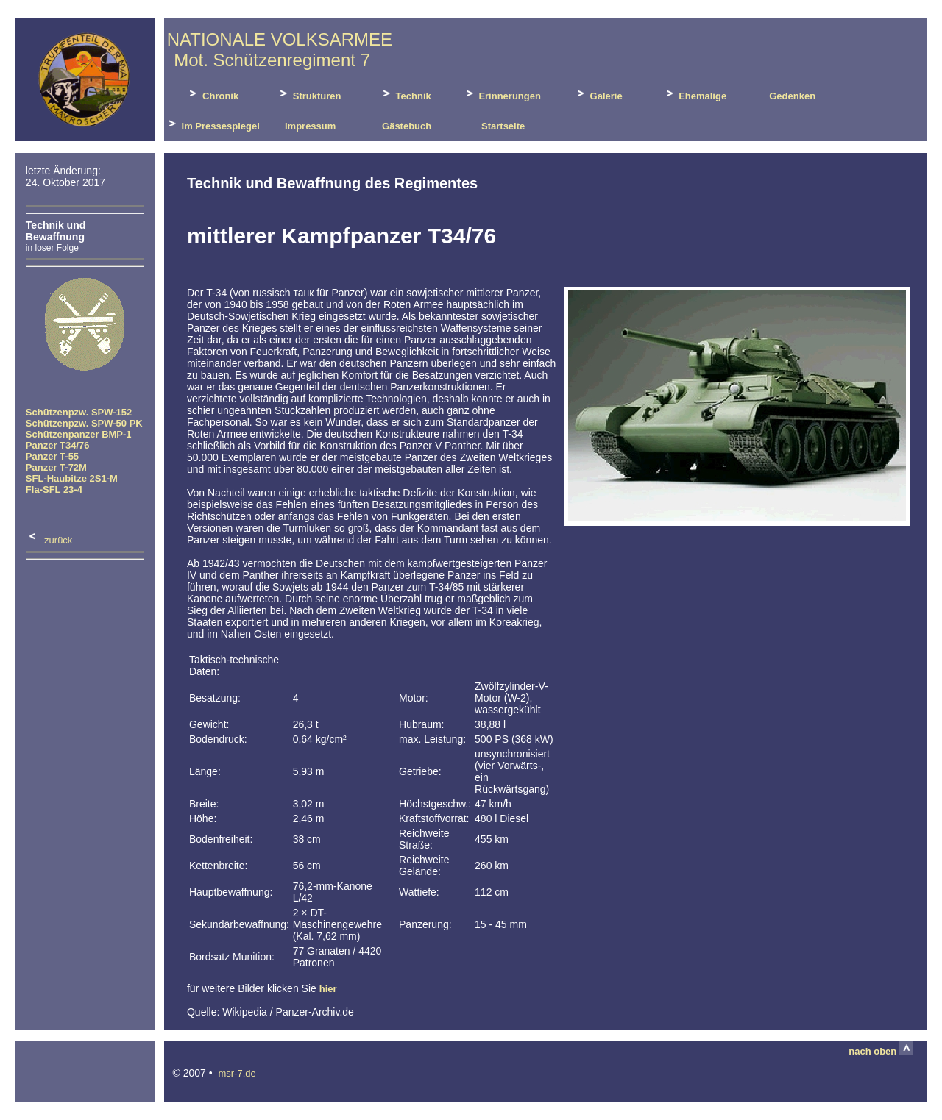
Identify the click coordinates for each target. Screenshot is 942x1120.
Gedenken (791, 95)
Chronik (212, 93)
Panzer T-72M (56, 467)
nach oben (881, 1051)
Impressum (309, 126)
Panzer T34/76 (58, 445)
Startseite (501, 126)
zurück (49, 540)
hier (328, 988)
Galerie (598, 93)
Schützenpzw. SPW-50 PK (84, 423)
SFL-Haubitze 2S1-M (72, 478)
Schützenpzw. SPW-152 (79, 412)
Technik (405, 93)
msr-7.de (236, 1073)
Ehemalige (695, 93)
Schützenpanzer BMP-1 (79, 434)
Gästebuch (405, 126)
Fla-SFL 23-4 (54, 489)
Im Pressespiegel (213, 124)
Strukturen (309, 93)
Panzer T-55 (52, 456)
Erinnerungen (502, 93)
